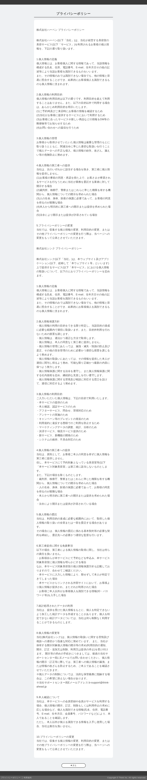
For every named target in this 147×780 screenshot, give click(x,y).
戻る (74, 765)
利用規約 (28, 778)
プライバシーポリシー (11, 778)
